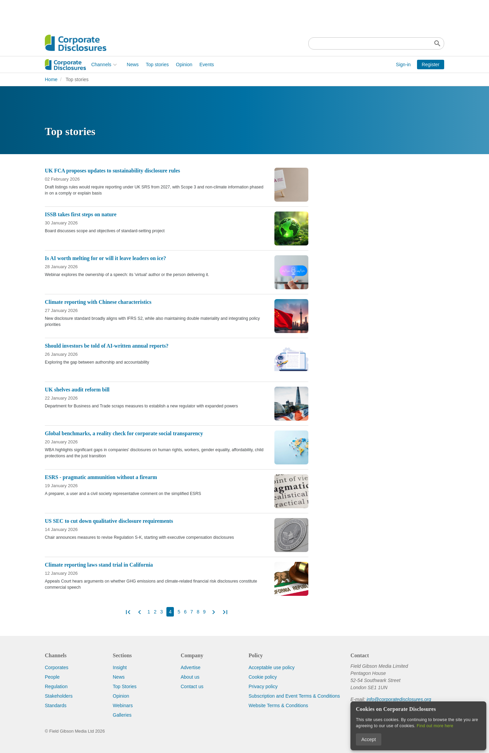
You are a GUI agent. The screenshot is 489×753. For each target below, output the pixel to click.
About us (190, 677)
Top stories (111, 64)
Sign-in (403, 64)
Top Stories (125, 686)
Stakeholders (59, 696)
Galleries (122, 715)
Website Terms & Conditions (278, 705)
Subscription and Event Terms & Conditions (294, 696)
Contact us (192, 686)
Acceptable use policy (271, 667)
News (86, 64)
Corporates (56, 667)
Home (51, 79)
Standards (56, 705)
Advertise (190, 667)
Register (430, 64)
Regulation (56, 686)
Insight (120, 667)
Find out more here (435, 725)
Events (160, 64)
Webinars (123, 705)
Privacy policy (263, 686)
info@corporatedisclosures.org (398, 699)
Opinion (137, 64)
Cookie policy (263, 677)
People (52, 677)
